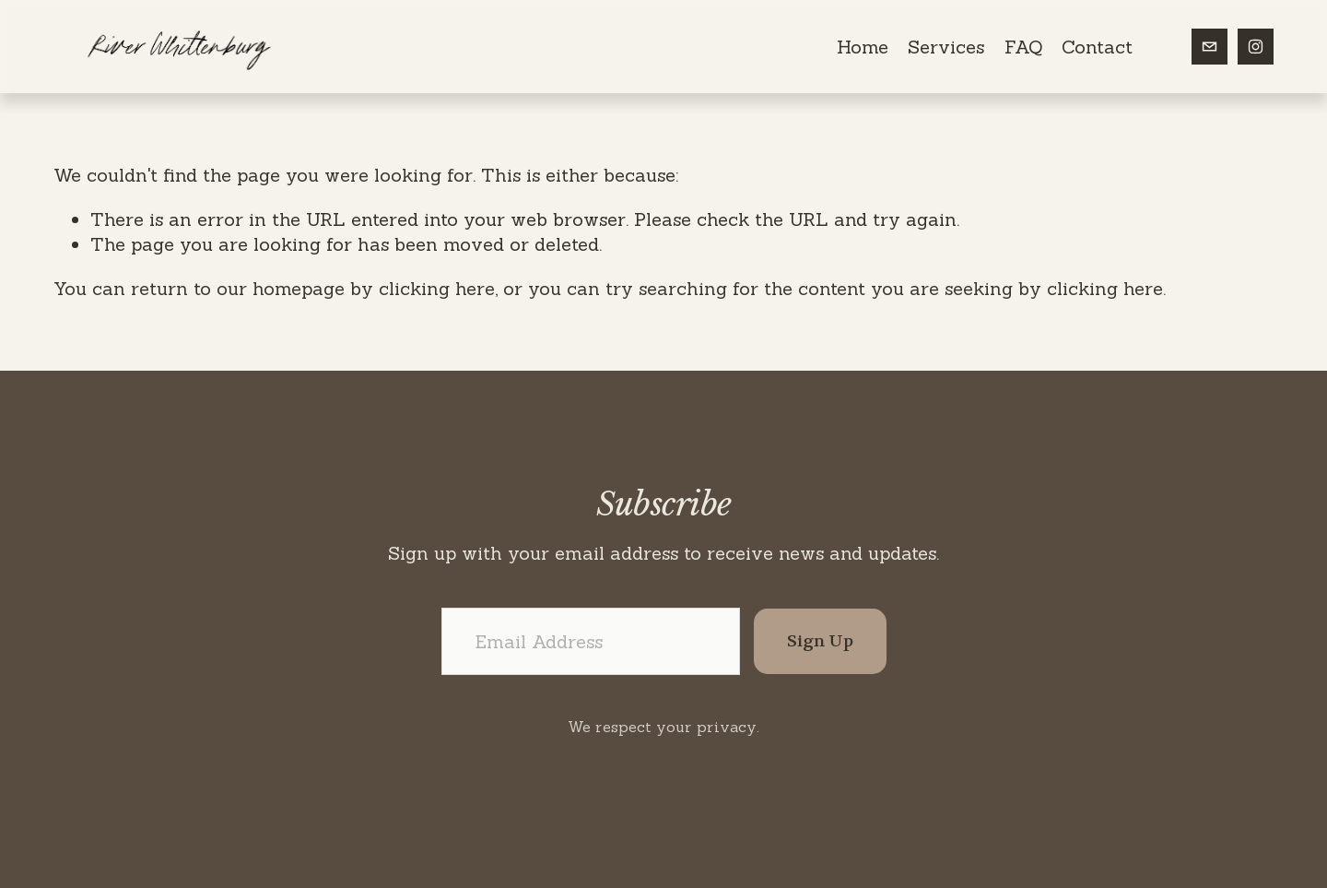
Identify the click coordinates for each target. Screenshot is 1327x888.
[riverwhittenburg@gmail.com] (1209, 47)
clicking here (437, 288)
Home (862, 46)
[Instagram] (1256, 47)
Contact (1097, 46)
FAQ (1023, 46)
